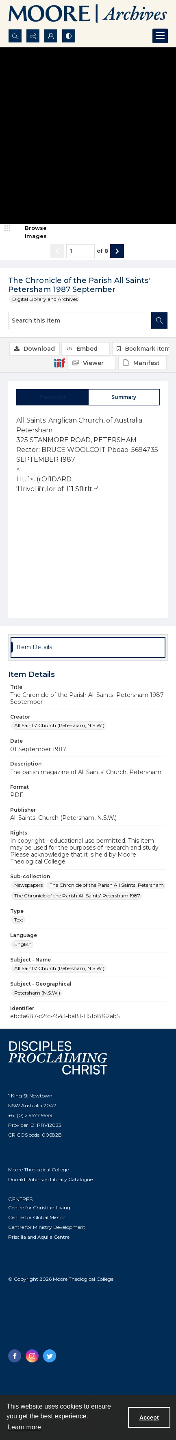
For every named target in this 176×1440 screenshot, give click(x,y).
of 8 (102, 250)
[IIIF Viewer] (91, 363)
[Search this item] (80, 320)
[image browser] (30, 232)
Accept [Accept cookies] (149, 1417)
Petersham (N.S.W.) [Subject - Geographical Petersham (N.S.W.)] (37, 993)
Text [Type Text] (19, 920)
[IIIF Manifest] (142, 363)
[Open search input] (15, 35)
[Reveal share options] (32, 35)
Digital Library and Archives (45, 299)
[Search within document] (159, 320)
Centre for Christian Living (39, 1207)
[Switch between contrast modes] (68, 35)
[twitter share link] (49, 1355)
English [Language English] (23, 944)
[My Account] (50, 35)
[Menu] (160, 36)
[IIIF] (59, 362)
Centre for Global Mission (37, 1217)
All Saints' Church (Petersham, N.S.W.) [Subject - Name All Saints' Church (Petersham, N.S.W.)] (59, 968)
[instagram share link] (32, 1355)
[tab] (52, 397)
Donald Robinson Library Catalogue (50, 1179)
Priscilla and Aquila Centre (39, 1237)
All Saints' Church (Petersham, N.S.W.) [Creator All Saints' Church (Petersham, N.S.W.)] (59, 725)
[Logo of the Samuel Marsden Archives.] (88, 14)
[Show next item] (117, 251)
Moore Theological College (38, 1169)
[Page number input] (80, 251)
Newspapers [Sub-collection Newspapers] (28, 885)
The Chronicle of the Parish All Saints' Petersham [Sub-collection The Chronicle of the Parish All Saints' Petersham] (107, 885)
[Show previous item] (57, 251)
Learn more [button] (24, 1427)
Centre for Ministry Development (46, 1227)
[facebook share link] (14, 1355)
